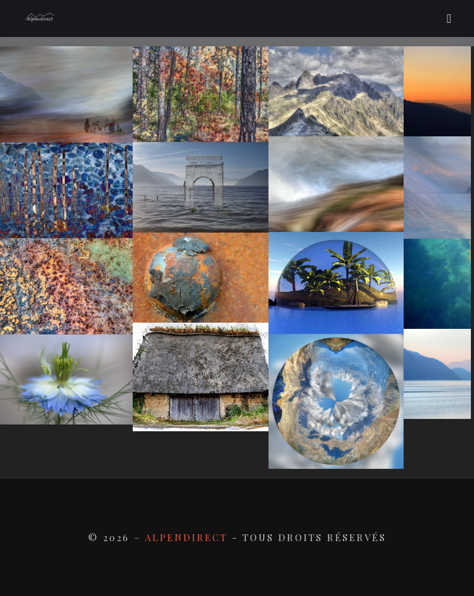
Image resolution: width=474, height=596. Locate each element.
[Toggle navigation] (449, 18)
